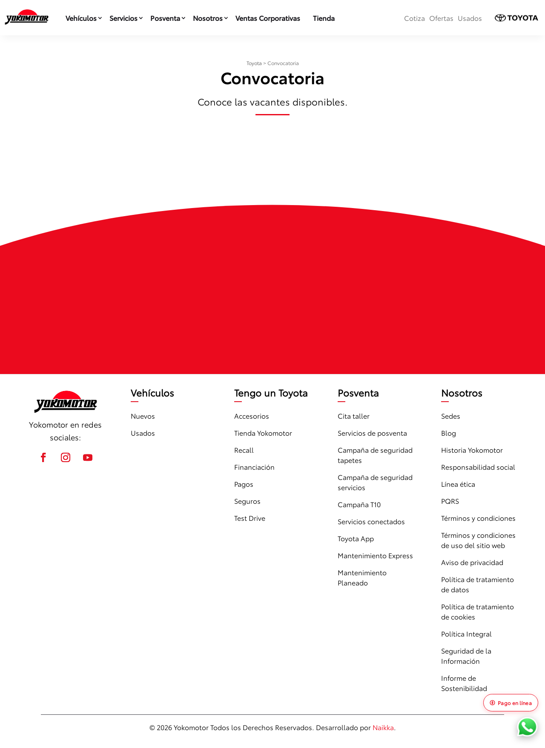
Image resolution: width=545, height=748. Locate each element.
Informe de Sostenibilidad (464, 683)
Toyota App (356, 538)
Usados (470, 18)
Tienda (324, 18)
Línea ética (458, 483)
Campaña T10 (359, 504)
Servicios (123, 18)
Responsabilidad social (478, 466)
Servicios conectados (371, 521)
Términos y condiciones (478, 517)
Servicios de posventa (372, 432)
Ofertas (441, 18)
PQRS (450, 500)
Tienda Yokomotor (263, 432)
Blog (448, 432)
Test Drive (249, 517)
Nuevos (143, 415)
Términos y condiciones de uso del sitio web (478, 540)
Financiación (254, 466)
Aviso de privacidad (472, 562)
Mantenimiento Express (375, 555)
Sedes (450, 415)
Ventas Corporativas (267, 18)
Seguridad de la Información (466, 655)
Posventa (165, 18)
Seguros (247, 500)
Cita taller (354, 415)
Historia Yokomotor (472, 449)
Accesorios (251, 415)
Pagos (243, 483)
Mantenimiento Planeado (362, 577)
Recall (244, 449)
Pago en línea (511, 702)
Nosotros (208, 18)
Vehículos (81, 18)
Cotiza (414, 18)
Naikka (383, 727)
